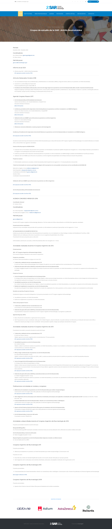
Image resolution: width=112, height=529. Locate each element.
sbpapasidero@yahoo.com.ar (29, 170)
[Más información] (19, 105)
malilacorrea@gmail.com (32, 168)
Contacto (91, 13)
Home (49, 27)
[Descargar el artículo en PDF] (20, 474)
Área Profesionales (41, 13)
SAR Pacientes (81, 13)
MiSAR (20, 13)
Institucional (28, 13)
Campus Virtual (70, 13)
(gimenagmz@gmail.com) (28, 55)
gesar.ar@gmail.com (32, 172)
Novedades (59, 13)
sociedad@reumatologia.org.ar (22, 1)
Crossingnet (80, 523)
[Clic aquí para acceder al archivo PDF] (23, 73)
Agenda (51, 13)
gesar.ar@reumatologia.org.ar (20, 62)
